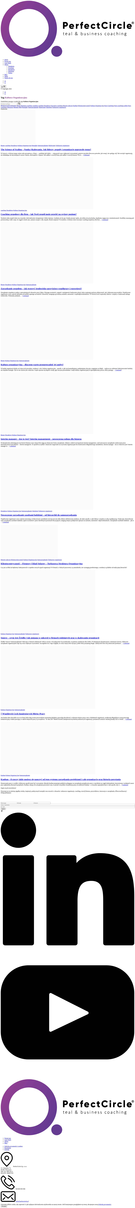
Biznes (19, 105)
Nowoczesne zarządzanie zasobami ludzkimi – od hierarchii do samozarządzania (39, 515)
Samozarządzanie (33, 107)
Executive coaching (56, 105)
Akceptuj (3, 1206)
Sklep (6, 76)
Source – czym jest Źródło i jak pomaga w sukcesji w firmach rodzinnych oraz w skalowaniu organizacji (50, 638)
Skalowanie (42, 107)
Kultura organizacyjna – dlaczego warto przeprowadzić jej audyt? (32, 364)
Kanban (75, 105)
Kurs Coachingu (109, 105)
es (5, 82)
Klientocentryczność (84, 105)
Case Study (7, 63)
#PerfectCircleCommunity (8, 105)
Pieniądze (25, 107)
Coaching (11, 68)
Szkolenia (11, 71)
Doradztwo (11, 69)
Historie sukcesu (68, 105)
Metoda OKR (18, 107)
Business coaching (26, 105)
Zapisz (3, 809)
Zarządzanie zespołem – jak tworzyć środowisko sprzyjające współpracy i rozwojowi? (41, 288)
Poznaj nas (7, 61)
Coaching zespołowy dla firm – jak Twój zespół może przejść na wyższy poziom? (39, 214)
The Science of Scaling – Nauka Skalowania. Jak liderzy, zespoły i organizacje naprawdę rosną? (46, 149)
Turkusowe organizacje (59, 107)
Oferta (6, 64)
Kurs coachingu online (121, 105)
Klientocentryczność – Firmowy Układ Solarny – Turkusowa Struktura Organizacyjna (42, 563)
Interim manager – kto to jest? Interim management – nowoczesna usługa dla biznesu (41, 439)
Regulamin (7, 1148)
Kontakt (6, 1149)
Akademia (11, 66)
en (5, 81)
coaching (35, 105)
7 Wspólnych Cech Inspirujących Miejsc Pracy (23, 714)
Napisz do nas (8, 78)
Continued (86, 155)
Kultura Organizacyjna (97, 105)
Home (6, 59)
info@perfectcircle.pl (22, 1201)
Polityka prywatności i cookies (13, 1146)
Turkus (10, 73)
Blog (5, 74)
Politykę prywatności (105, 1204)
